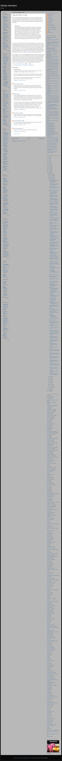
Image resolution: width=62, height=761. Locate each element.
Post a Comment (17, 133)
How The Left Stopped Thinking (5, 104)
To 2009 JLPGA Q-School (51, 147)
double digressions (50, 678)
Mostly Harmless (9, 5)
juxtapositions (49, 441)
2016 (49, 161)
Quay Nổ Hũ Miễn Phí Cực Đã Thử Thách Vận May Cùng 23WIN (5, 46)
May (50, 381)
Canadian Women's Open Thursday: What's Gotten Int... (54, 364)
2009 (49, 172)
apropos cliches (50, 676)
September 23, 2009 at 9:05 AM (19, 117)
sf (47, 464)
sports (48, 621)
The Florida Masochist (18, 120)
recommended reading (51, 438)
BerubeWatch (49, 496)
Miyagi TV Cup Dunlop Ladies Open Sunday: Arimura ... (53, 196)
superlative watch (50, 402)
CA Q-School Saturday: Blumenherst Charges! (53, 243)
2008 (49, 389)
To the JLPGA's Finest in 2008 (52, 141)
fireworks (48, 536)
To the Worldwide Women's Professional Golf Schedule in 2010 (52, 109)
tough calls (49, 688)
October (50, 177)
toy (47, 550)
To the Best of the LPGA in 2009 (53, 98)
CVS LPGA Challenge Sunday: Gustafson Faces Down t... (53, 192)
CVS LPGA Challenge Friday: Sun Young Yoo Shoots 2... (53, 210)
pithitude (48, 437)
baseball (48, 534)
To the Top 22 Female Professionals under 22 (51, 48)
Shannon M (50, 22)
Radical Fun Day (50, 484)
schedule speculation (51, 431)
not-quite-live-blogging (51, 405)
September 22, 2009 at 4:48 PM (19, 90)
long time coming (50, 618)
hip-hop (48, 659)
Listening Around (5, 282)
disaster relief (49, 592)
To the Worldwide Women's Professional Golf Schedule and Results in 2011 (52, 105)
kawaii (48, 425)
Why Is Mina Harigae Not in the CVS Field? (54, 226)
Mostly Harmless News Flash (52, 575)
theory (48, 490)
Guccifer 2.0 (49, 670)
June (50, 379)
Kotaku (4, 93)
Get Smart (49, 584)
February (51, 385)
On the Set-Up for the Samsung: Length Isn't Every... (53, 229)
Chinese (48, 552)
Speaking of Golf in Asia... (53, 274)
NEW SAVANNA (5, 178)
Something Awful (5, 167)
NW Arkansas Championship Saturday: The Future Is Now (54, 295)
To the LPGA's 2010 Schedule (52, 114)
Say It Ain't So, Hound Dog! (54, 217)
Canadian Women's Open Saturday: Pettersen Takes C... (53, 341)
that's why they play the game (52, 528)
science (48, 540)
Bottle (4, 66)
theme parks (49, 736)
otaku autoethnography (51, 447)
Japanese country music (51, 553)
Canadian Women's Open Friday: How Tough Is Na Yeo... (54, 354)
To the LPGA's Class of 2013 (52, 73)
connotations (49, 705)
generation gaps (50, 578)
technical (48, 422)
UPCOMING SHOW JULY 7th (5, 295)
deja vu (48, 487)
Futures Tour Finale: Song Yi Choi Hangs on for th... (54, 331)
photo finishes (49, 636)
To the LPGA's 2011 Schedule (52, 112)
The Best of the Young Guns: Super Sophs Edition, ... (53, 368)
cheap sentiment (50, 512)
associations (49, 563)
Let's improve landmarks (5, 169)
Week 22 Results (4, 39)
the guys (48, 686)
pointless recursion (50, 505)
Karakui (4, 230)
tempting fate (49, 604)
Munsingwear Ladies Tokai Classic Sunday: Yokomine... (54, 239)
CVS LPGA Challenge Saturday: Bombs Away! (54, 199)
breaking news (49, 650)
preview (48, 500)
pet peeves (49, 722)
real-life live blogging (50, 598)
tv (47, 403)
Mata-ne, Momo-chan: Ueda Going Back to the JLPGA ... (54, 322)
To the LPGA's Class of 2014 (52, 74)
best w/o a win (19, 48)
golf (47, 395)
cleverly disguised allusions (52, 493)
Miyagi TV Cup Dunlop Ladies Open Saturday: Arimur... (53, 203)
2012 (49, 168)
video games (49, 530)
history (48, 480)
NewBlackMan (6, 264)
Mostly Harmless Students (52, 696)
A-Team (48, 398)
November (51, 175)
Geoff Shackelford (5, 17)
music (48, 421)
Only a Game (5, 102)
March (50, 384)
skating (48, 489)
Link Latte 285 (5, 163)
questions (49, 620)
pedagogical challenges (51, 450)
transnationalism (50, 434)
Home (28, 138)
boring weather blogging (51, 432)
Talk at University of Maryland (5, 122)
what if (48, 669)
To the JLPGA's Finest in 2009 (52, 140)
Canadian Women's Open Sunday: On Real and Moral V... (53, 333)
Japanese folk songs (50, 672)
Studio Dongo (50, 24)
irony (48, 520)
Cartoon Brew (6, 56)
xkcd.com (5, 65)
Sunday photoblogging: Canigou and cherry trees (5, 190)
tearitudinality (49, 526)
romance (48, 663)
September (51, 179)
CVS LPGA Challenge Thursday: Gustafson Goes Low (53, 215)
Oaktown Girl (50, 20)
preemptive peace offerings (52, 579)
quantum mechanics (50, 415)
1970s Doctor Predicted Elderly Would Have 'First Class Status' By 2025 (6, 322)
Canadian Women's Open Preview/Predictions (53, 374)
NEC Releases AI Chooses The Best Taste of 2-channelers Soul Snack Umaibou (6, 253)
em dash (4, 293)
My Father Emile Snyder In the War (6, 330)
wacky (48, 510)
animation (49, 419)
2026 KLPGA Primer (5, 34)
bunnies (48, 543)
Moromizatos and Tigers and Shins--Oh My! (53, 282)
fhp (47, 656)
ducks (48, 709)
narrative (48, 461)
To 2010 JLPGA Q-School (51, 146)
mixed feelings (49, 585)
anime (48, 429)
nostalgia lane (49, 454)
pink (48, 516)
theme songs (49, 477)
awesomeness (49, 416)
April (50, 382)
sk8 (47, 727)
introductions (49, 634)
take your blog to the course (52, 502)
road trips (48, 581)
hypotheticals (49, 633)
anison (48, 699)
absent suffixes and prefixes (52, 627)
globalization (49, 397)
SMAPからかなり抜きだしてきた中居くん (6, 289)
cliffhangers (49, 565)
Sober (4, 283)
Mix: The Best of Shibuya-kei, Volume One (6, 246)
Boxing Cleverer (6, 116)
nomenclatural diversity (51, 685)
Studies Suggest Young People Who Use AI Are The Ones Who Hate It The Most (6, 97)
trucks (48, 667)
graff (48, 657)
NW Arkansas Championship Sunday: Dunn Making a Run (53, 288)
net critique (5, 194)
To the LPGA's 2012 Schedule (52, 111)
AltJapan (5, 237)
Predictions (49, 445)
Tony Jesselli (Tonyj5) (52, 29)
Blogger (46, 757)
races (48, 408)
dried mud (49, 653)
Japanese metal (50, 608)
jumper (48, 595)
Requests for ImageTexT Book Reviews (5, 77)
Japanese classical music (51, 589)
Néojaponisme (6, 244)
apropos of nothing (50, 455)
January (50, 387)
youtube (48, 406)
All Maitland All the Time (53, 261)
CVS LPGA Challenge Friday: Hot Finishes (53, 207)
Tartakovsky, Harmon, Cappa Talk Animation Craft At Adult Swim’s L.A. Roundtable (6, 60)
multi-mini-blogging (50, 506)
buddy (16, 17)
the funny (48, 458)
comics (48, 652)
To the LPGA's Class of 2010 (52, 66)
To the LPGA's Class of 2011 (52, 67)
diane (49, 30)
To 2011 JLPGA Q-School (51, 144)
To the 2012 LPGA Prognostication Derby (51, 123)
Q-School (48, 643)
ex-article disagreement (51, 679)
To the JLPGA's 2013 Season (52, 137)
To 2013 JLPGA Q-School (51, 143)
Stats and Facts (50, 555)
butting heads (49, 483)
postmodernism (50, 660)
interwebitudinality (50, 515)
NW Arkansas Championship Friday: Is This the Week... (54, 302)
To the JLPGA (49, 136)
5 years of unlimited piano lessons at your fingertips (5, 307)
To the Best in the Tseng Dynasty (53, 63)
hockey (48, 717)
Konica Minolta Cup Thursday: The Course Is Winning (54, 312)
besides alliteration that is (51, 702)
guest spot (49, 507)
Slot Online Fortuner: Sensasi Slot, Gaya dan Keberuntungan (5, 156)
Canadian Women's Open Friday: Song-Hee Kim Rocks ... (53, 357)
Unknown (15, 93)
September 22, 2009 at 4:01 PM (19, 80)
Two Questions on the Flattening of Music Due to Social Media (5, 197)
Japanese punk (50, 624)
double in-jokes (50, 630)
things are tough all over (51, 640)
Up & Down (32, 17)
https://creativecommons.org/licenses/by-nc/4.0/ (22, 757)
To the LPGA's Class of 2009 (52, 64)
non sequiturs (49, 558)
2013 (49, 166)
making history (49, 460)
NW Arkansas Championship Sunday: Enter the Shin (53, 285)
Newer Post (15, 138)
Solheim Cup (49, 610)
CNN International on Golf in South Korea (53, 277)
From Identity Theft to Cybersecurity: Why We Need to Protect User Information (5, 225)
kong (48, 597)
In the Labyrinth (5, 328)
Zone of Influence (5, 120)
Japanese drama (50, 641)
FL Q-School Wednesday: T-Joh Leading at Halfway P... (53, 181)
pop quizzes (49, 539)
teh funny (48, 497)
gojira (48, 476)
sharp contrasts (50, 725)
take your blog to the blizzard (52, 730)
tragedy (48, 689)
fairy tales (49, 712)
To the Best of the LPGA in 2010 (53, 96)
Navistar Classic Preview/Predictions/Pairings (54, 187)
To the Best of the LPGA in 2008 (53, 99)
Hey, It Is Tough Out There (54, 190)
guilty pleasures (50, 546)
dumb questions (50, 711)
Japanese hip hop (50, 542)
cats (48, 628)
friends (48, 714)
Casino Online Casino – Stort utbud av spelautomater (5, 211)
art (47, 473)
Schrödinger (49, 646)
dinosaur (48, 562)
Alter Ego (50, 15)
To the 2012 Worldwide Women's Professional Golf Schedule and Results (53, 102)
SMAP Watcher (4, 287)
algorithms (49, 426)
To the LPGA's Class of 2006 (52, 59)
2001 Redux (49, 607)
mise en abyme (50, 572)
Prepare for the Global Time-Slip (5, 314)
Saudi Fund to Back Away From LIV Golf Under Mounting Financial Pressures (6, 27)
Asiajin (4, 250)
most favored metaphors (51, 549)
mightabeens (49, 444)
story (48, 623)
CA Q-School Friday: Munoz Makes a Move (53, 256)
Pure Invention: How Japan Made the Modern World (5, 240)
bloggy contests (50, 503)
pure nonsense (49, 424)
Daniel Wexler (5, 37)
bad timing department (51, 556)
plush (48, 588)
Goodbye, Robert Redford (5, 150)
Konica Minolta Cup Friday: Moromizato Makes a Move (54, 306)
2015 (49, 163)
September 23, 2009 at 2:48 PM (19, 131)
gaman (48, 617)
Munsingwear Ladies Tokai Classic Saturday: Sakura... (54, 249)
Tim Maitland (49, 533)
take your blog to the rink (51, 601)
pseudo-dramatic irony (51, 724)
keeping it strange (50, 682)
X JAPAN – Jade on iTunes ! (5, 277)
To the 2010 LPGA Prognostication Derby (51, 126)
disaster (48, 566)
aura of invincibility (50, 647)
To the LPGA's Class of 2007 (52, 60)
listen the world (5, 275)
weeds (48, 691)
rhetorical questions (50, 463)
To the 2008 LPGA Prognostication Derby (51, 131)
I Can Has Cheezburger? (6, 133)
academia (49, 471)
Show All (8, 50)
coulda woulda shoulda (51, 442)
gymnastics (49, 715)
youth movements (50, 411)
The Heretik (5, 153)
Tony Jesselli (49, 418)
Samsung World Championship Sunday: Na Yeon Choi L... (53, 236)
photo (48, 525)
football (48, 615)
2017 (49, 160)
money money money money (52, 399)
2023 (49, 158)
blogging (48, 428)
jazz (47, 522)
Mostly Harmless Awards (51, 569)
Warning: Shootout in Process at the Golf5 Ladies (53, 344)
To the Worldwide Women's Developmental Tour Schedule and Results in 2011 (52, 133)
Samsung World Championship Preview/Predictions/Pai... (54, 272)
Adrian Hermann (51, 14)
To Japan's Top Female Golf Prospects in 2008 (52, 152)
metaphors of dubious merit (52, 523)
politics (48, 435)
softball (48, 728)
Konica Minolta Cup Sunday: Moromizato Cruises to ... (53, 292)
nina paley (49, 683)
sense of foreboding (50, 637)
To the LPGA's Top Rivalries (52, 50)
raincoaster (5, 148)
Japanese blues (50, 568)
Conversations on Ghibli (5, 82)
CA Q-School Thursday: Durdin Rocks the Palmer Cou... (54, 264)
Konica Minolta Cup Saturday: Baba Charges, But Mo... (53, 299)
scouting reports (50, 559)
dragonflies (49, 594)
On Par (4, 23)
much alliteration (50, 718)
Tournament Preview (50, 467)
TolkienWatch (49, 611)
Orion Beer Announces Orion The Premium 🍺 (5, 233)
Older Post (41, 138)
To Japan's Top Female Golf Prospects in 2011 (52, 150)
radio (48, 662)
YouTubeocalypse (50, 470)
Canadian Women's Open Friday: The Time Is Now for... (54, 350)
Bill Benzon (50, 17)
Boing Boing (5, 304)
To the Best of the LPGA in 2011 (53, 95)
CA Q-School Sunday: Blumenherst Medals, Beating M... (53, 232)
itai (47, 571)
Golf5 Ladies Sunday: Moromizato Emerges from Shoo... (53, 337)
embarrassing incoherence (52, 631)
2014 (49, 164)
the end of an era (50, 468)
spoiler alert (49, 666)
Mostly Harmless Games (51, 673)
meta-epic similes (50, 547)
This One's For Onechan (53, 201)
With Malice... (5, 221)
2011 (49, 169)
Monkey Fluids (4, 70)
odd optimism (49, 494)
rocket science (49, 412)
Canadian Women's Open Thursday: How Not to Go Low (53, 361)
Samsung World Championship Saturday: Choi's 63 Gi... (54, 245)
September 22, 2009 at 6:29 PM (19, 109)
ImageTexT (5, 75)
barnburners (49, 701)
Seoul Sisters (5, 32)
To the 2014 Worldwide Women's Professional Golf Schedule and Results (53, 43)
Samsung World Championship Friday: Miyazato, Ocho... (53, 252)
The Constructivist (17, 83)
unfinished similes (50, 605)
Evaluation (49, 692)
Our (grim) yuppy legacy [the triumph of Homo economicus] (5, 181)
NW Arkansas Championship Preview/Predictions (53, 315)
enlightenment (49, 474)
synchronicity (49, 519)
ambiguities (49, 499)
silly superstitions (50, 665)
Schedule (48, 644)
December (51, 174)
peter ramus (50, 32)
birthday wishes (50, 704)
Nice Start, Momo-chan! (53, 212)
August (50, 376)
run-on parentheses (50, 582)
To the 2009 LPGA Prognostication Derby (51, 128)
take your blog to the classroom (52, 731)
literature (48, 481)
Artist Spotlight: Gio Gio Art (5, 84)
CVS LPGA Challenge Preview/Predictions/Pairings (54, 220)
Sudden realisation (5, 72)
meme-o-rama (49, 537)
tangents (48, 602)
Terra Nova (5, 115)
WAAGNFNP (49, 451)
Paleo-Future (5, 318)
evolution (48, 513)
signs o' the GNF (50, 448)
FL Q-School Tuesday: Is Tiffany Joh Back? (53, 184)
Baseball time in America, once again (6, 204)
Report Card (49, 675)
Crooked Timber (4, 187)
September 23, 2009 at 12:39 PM (20, 124)
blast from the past (50, 649)
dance (48, 486)
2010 (49, 171)
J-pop (48, 532)
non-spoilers (49, 721)
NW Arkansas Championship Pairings (53, 309)
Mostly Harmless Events (51, 457)
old (14, 17)
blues (48, 591)
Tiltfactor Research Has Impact (5, 111)
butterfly (48, 614)
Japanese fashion (50, 695)
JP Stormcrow (50, 19)
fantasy (48, 576)
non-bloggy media (50, 409)
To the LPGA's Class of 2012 (52, 71)
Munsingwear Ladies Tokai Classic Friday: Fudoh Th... (54, 258)
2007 (49, 391)
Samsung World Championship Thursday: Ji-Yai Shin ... (54, 267)
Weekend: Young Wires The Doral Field (5, 19)
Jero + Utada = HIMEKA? (53, 318)
